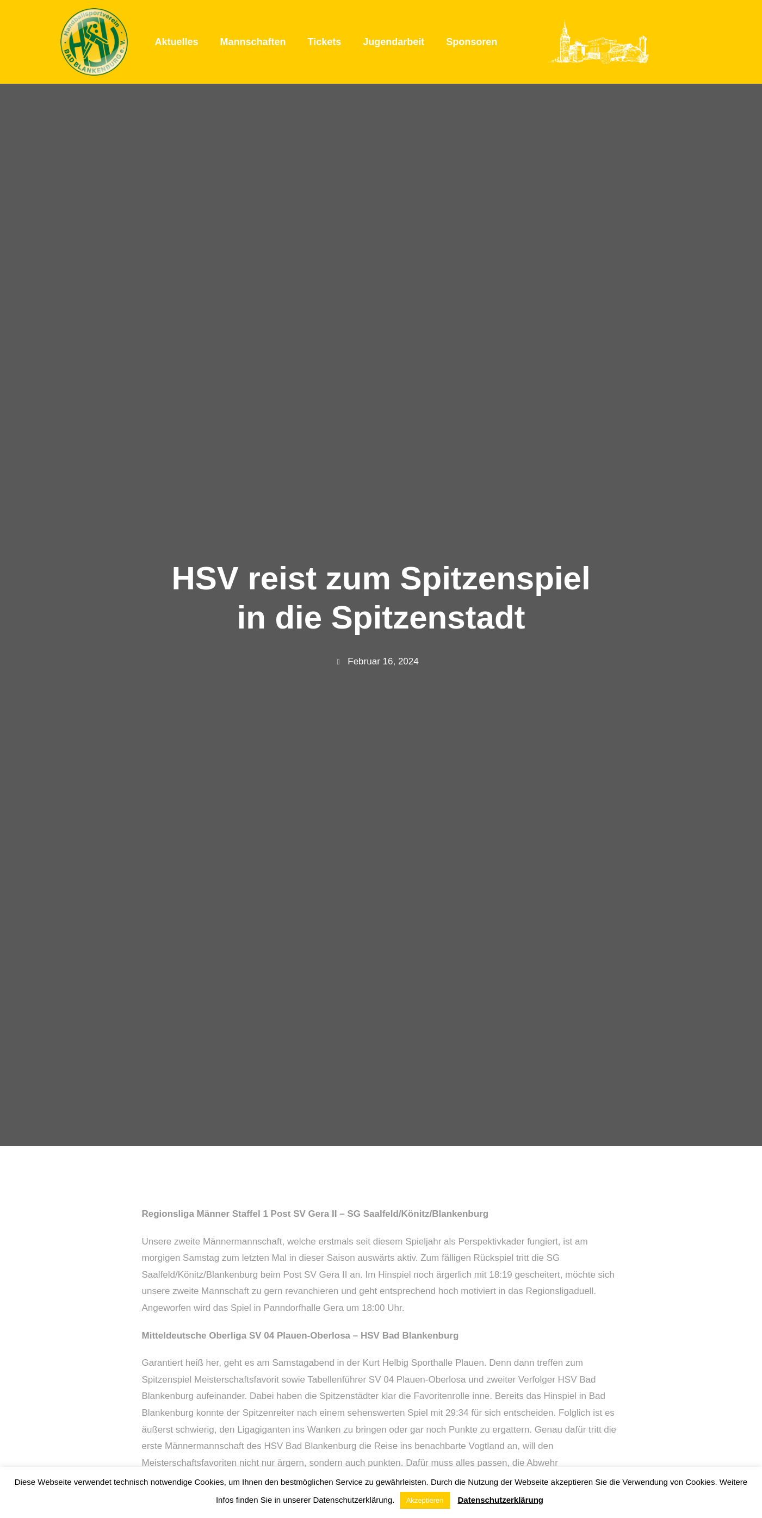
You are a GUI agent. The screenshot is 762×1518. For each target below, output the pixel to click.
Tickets (325, 41)
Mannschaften (253, 41)
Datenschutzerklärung (500, 1499)
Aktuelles (177, 41)
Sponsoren (471, 41)
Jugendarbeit (393, 41)
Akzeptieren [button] (425, 1500)
